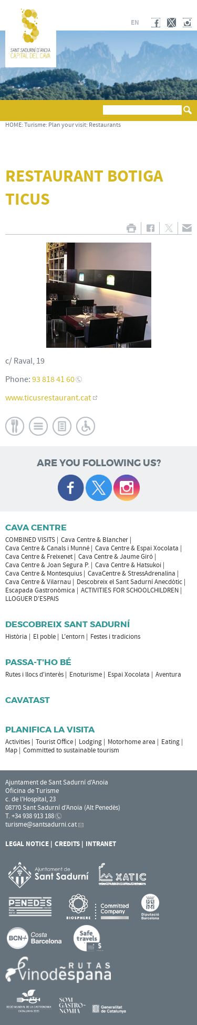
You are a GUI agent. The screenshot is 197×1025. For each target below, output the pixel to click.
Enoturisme (85, 674)
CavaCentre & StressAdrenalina (131, 573)
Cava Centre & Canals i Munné (47, 548)
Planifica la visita (50, 729)
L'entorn (73, 636)
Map (11, 750)
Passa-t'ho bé (38, 662)
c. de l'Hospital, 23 (30, 799)
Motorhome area (131, 742)
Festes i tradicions (115, 636)
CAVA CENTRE (36, 527)
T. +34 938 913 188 (29, 816)
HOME (13, 125)
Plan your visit (67, 125)
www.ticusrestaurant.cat (48, 398)
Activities (17, 742)
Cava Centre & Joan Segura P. (47, 565)
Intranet (101, 844)
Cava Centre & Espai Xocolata (137, 548)
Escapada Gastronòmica (40, 590)
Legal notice (27, 844)
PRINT (131, 228)
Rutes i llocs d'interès (34, 674)
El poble (44, 636)
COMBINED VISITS (30, 540)
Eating (170, 742)
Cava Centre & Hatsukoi (128, 565)
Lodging (90, 742)
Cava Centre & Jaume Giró (115, 556)
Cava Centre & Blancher (94, 540)
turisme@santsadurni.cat (41, 824)
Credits (67, 844)
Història (16, 636)
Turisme (35, 125)
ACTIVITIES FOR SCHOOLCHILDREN (130, 590)
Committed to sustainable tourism (71, 750)
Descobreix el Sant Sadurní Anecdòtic (129, 582)
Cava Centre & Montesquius (43, 573)
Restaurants (105, 125)
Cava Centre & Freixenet (38, 556)
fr (122, 22)
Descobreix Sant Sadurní (67, 624)
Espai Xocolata (129, 674)
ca (97, 22)
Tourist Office (54, 742)
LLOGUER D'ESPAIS (32, 599)
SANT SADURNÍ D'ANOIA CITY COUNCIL (148, 7)
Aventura (168, 674)
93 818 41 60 (53, 379)
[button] (15, 115)
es (109, 22)
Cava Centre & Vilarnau (38, 582)
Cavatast (27, 700)
